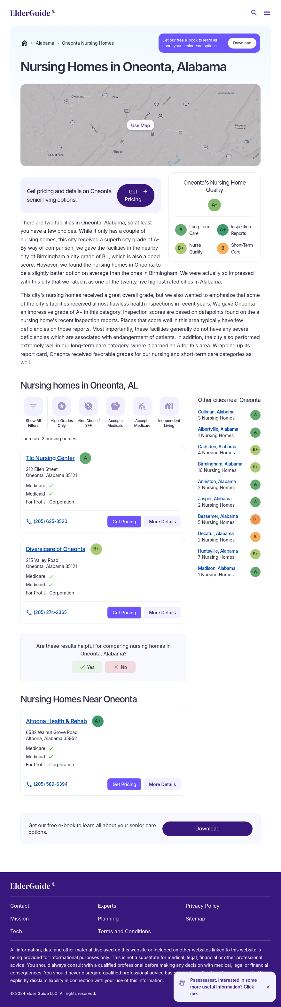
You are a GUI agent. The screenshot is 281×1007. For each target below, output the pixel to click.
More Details (162, 521)
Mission (19, 918)
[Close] (268, 987)
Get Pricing (136, 195)
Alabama (45, 43)
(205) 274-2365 (46, 613)
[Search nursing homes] (254, 13)
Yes (87, 667)
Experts (107, 906)
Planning (108, 918)
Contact (19, 906)
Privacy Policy (203, 906)
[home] (32, 13)
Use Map (140, 125)
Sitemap (195, 918)
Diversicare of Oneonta (55, 548)
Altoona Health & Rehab (56, 720)
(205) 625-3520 (46, 522)
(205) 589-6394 (46, 784)
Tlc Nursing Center (50, 457)
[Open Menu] (267, 13)
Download (242, 43)
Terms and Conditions (124, 931)
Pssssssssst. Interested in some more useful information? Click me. (223, 986)
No (120, 667)
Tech (16, 931)
